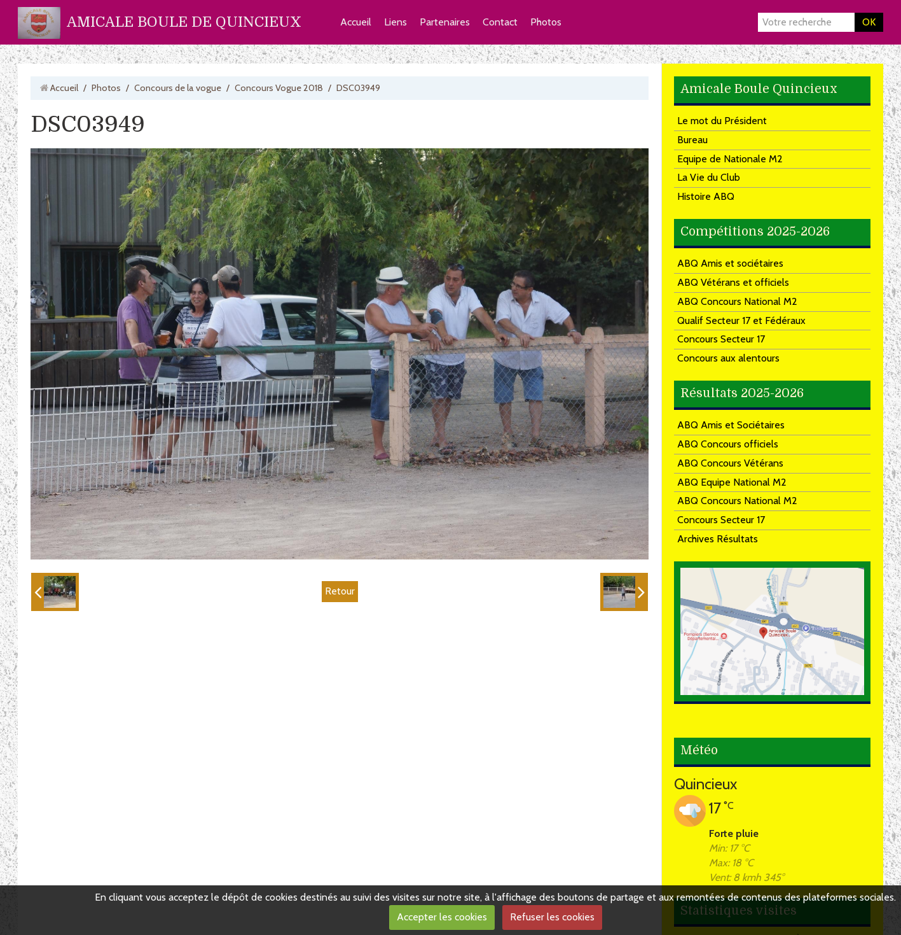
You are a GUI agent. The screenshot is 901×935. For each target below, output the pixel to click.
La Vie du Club (708, 177)
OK (869, 22)
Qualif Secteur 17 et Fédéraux (741, 320)
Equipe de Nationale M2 (730, 159)
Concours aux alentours (728, 358)
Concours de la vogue (177, 88)
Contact (500, 22)
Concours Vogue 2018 (279, 88)
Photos (545, 22)
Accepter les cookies (442, 917)
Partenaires (445, 22)
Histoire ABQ (705, 196)
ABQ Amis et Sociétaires (731, 425)
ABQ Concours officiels (727, 444)
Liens (395, 22)
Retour (340, 591)
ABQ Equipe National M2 (732, 482)
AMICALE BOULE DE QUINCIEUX (184, 22)
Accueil (355, 22)
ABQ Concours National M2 (737, 301)
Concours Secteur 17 (721, 339)
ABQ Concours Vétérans (730, 463)
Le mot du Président (722, 121)
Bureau (692, 140)
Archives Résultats (717, 539)
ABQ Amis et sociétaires (730, 263)
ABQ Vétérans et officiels (733, 282)
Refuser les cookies (552, 917)
